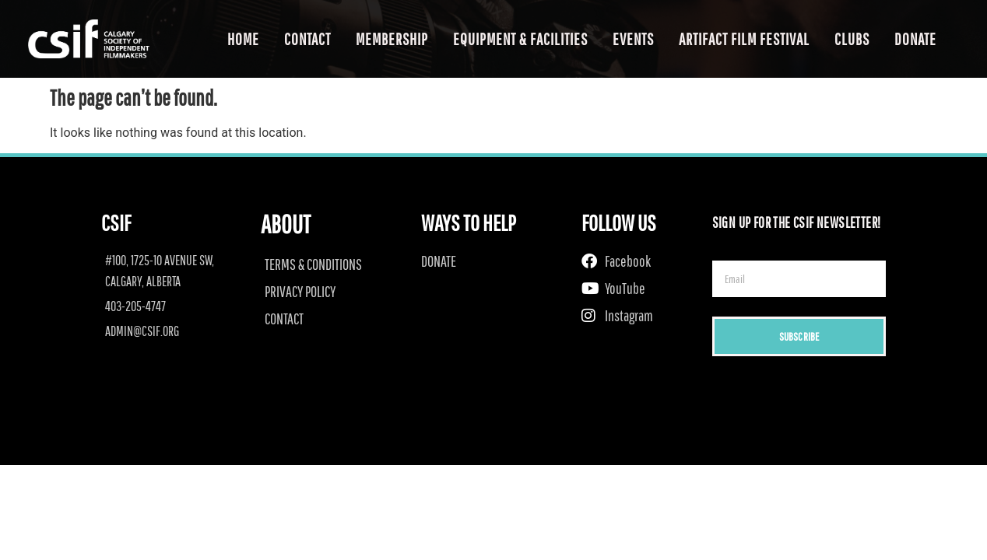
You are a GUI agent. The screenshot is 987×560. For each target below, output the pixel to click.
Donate (915, 39)
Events (633, 39)
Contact (307, 39)
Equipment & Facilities (520, 39)
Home (243, 39)
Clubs (851, 39)
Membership (392, 39)
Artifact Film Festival (744, 39)
